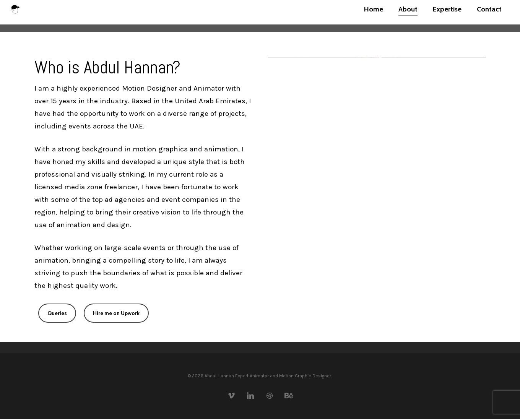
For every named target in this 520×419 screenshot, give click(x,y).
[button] (57, 313)
